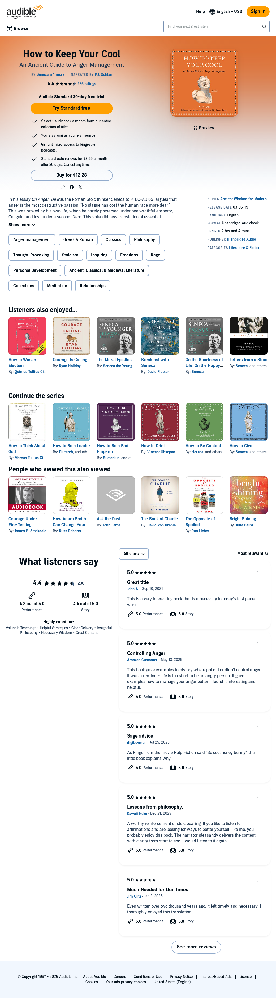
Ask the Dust (108, 519)
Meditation (57, 286)
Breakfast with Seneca (155, 362)
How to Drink (153, 446)
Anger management (32, 239)
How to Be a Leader (71, 446)
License (245, 976)
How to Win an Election (22, 362)
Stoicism (70, 255)
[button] (63, 187)
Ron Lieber (200, 531)
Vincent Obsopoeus (163, 452)
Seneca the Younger (119, 366)
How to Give (241, 446)
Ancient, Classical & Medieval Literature (106, 270)
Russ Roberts (70, 531)
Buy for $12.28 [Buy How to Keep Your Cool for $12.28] (71, 175)
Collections (23, 286)
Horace (197, 452)
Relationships (93, 286)
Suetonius (111, 458)
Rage (155, 255)
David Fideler (158, 372)
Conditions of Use (148, 976)
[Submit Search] (265, 26)
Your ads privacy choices (126, 982)
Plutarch (66, 452)
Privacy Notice (181, 976)
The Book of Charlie (159, 519)
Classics (113, 239)
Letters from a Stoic (248, 359)
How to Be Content (203, 446)
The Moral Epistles (114, 359)
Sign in (258, 11)
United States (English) (172, 982)
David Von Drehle (161, 525)
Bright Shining (243, 519)
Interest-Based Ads (216, 976)
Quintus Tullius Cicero (33, 372)
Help (200, 11)
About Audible (94, 976)
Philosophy (144, 239)
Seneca (198, 372)
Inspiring (99, 255)
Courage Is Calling (70, 359)
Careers (120, 976)
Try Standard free (71, 108)
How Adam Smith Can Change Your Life (69, 524)
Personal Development (35, 270)
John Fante (111, 525)
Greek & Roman (78, 239)
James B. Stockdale (30, 531)
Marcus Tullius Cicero (32, 458)
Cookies (91, 982)
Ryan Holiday (70, 366)
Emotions (129, 255)
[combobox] (216, 26)
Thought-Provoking (31, 255)
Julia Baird (244, 525)
